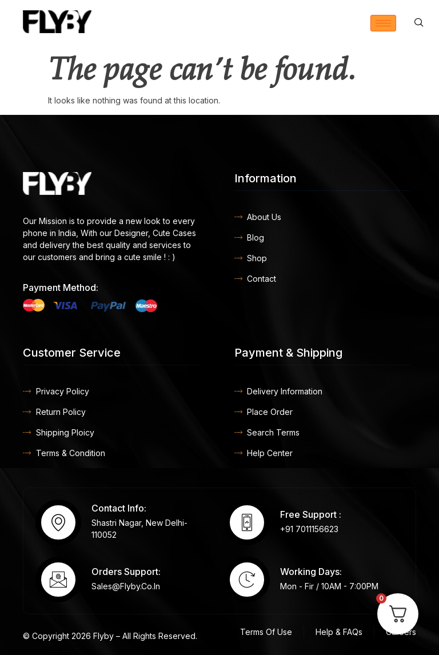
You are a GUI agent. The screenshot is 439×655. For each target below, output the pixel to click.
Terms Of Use (266, 632)
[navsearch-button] (419, 22)
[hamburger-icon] (383, 23)
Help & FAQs (339, 632)
